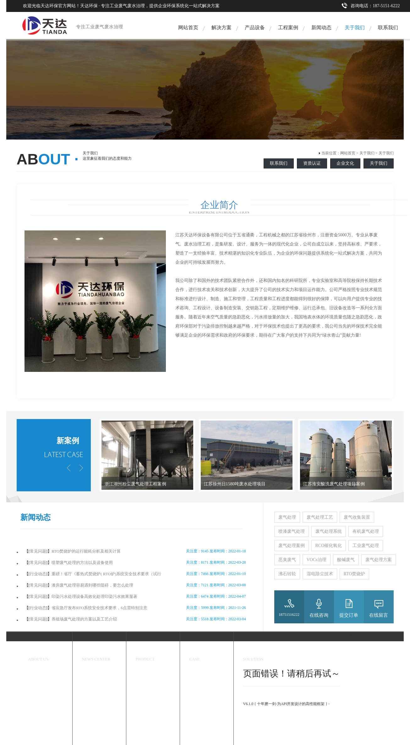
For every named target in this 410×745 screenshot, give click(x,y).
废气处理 (287, 517)
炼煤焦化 (197, 706)
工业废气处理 (366, 545)
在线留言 (378, 615)
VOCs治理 (316, 559)
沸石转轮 (287, 573)
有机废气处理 (366, 531)
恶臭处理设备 (147, 673)
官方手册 (250, 714)
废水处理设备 (147, 706)
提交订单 (348, 615)
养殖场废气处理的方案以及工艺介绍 (84, 619)
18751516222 (289, 614)
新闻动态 (321, 27)
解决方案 (221, 27)
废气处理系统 (328, 531)
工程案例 (288, 27)
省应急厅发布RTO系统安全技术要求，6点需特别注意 (99, 607)
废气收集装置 (357, 517)
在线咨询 (318, 615)
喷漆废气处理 (291, 531)
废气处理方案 (378, 559)
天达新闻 (89, 673)
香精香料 (197, 684)
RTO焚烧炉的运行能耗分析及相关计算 (86, 551)
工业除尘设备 (147, 684)
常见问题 (38, 551)
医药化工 (197, 695)
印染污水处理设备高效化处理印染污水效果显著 (94, 596)
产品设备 (255, 27)
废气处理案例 (291, 545)
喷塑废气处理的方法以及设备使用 (82, 562)
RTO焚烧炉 (354, 573)
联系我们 (388, 27)
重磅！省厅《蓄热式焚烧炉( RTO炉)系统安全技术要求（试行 (106, 573)
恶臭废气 (287, 559)
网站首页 (188, 27)
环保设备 (145, 651)
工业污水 (197, 739)
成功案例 (198, 651)
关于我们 (355, 27)
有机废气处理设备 (151, 695)
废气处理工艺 (320, 517)
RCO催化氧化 (328, 545)
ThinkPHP (251, 698)
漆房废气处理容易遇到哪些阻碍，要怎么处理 (92, 585)
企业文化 (345, 163)
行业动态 (38, 573)
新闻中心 (91, 651)
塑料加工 (197, 728)
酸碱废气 (346, 559)
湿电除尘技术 (320, 573)
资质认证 (312, 163)
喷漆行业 (197, 717)
